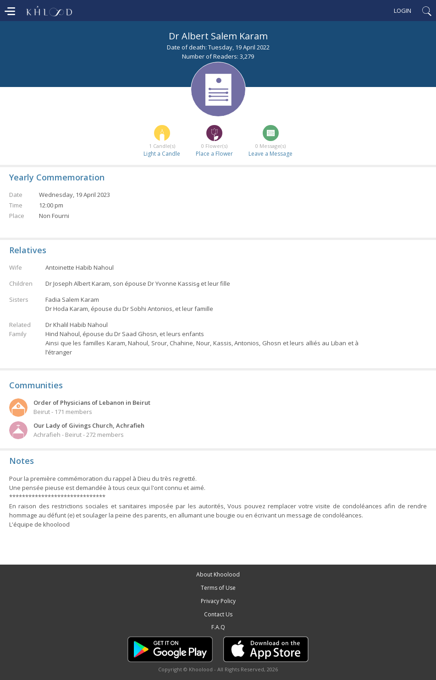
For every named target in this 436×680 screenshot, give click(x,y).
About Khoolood (218, 574)
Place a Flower (214, 154)
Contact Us (218, 614)
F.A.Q (218, 627)
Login (402, 10)
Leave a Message (270, 154)
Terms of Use (218, 588)
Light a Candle (161, 154)
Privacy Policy (218, 601)
